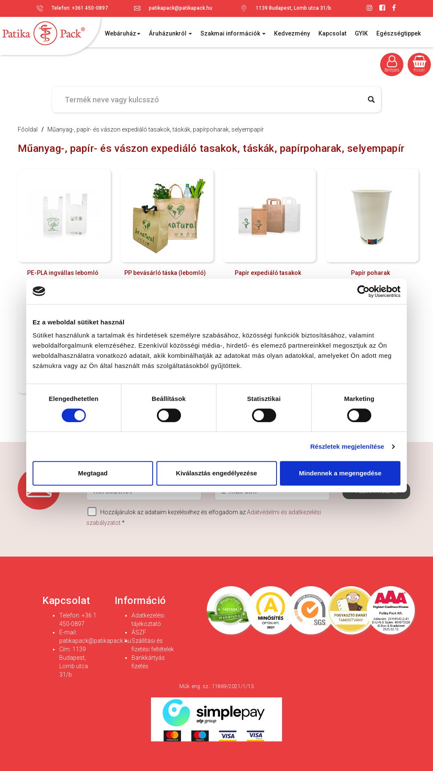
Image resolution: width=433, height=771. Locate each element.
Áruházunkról (170, 33)
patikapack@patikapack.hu (180, 8)
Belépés (392, 63)
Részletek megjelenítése (347, 446)
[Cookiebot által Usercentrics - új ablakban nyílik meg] (363, 291)
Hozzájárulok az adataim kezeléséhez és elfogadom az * (203, 516)
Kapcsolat (332, 33)
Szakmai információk (233, 33)
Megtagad (92, 473)
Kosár (419, 63)
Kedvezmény (292, 33)
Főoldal (28, 129)
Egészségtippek (398, 33)
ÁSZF (139, 632)
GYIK (361, 33)
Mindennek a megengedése (340, 473)
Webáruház (122, 33)
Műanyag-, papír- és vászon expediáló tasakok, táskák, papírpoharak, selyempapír (155, 129)
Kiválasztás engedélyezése (216, 473)
